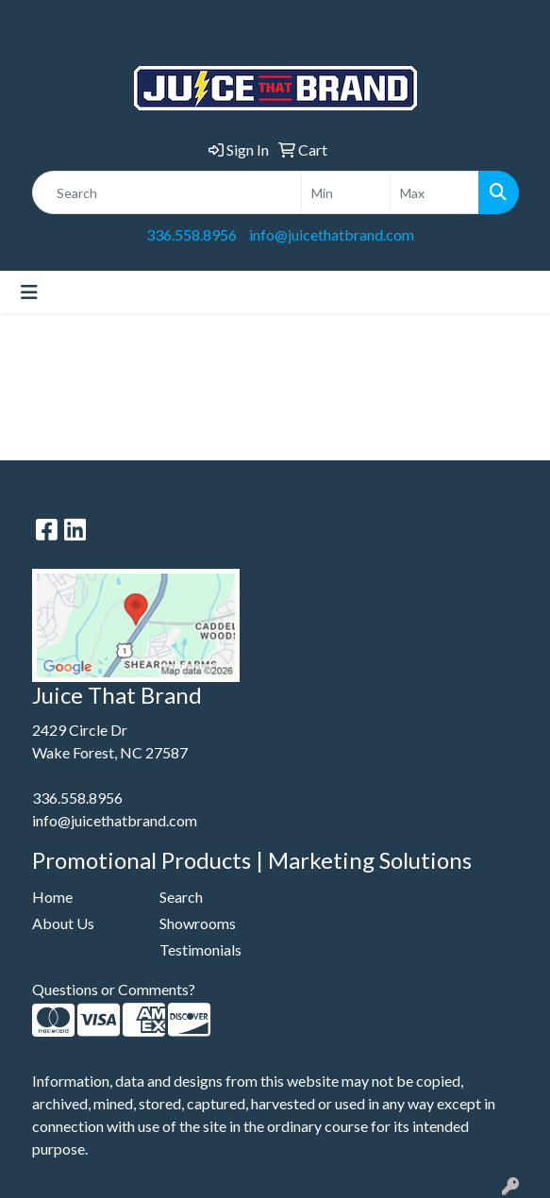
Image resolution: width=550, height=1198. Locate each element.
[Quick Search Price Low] (346, 192)
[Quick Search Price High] (434, 192)
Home (52, 897)
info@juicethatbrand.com (331, 234)
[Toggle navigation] (29, 292)
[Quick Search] (167, 192)
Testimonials (200, 949)
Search (181, 897)
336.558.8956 (191, 234)
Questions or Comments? (113, 989)
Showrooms (197, 923)
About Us (63, 923)
